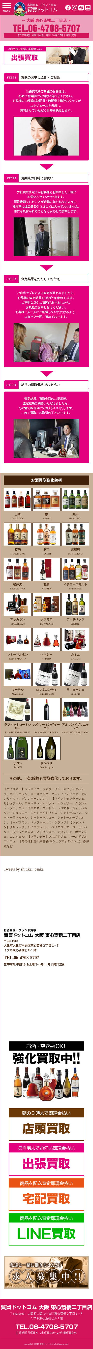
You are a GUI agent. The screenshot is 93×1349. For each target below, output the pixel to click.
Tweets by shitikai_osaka (24, 869)
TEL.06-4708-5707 (21, 957)
